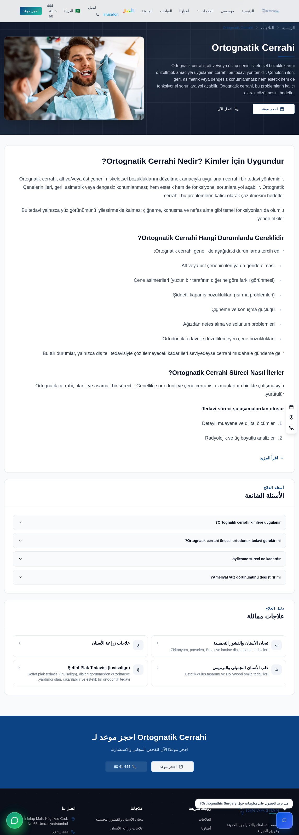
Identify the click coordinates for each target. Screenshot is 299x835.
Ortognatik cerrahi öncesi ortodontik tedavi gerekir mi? (149, 541)
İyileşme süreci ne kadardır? (149, 559)
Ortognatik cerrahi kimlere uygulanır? (149, 522)
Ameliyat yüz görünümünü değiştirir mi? (149, 577)
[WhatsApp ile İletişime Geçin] (14, 820)
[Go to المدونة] (147, 11)
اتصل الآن (228, 109)
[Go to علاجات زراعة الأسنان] (115, 828)
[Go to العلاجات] (183, 819)
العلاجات (267, 28)
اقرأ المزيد (272, 458)
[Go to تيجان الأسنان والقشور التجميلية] (115, 819)
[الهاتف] (291, 428)
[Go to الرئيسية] (247, 11)
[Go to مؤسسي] (227, 11)
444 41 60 (125, 766)
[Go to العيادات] (166, 11)
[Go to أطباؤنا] (184, 11)
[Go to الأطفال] (128, 11)
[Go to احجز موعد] (31, 11)
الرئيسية (288, 28)
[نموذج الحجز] (291, 407)
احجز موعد (31, 11)
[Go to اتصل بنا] (93, 10)
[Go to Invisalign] (109, 10)
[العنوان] (291, 417)
